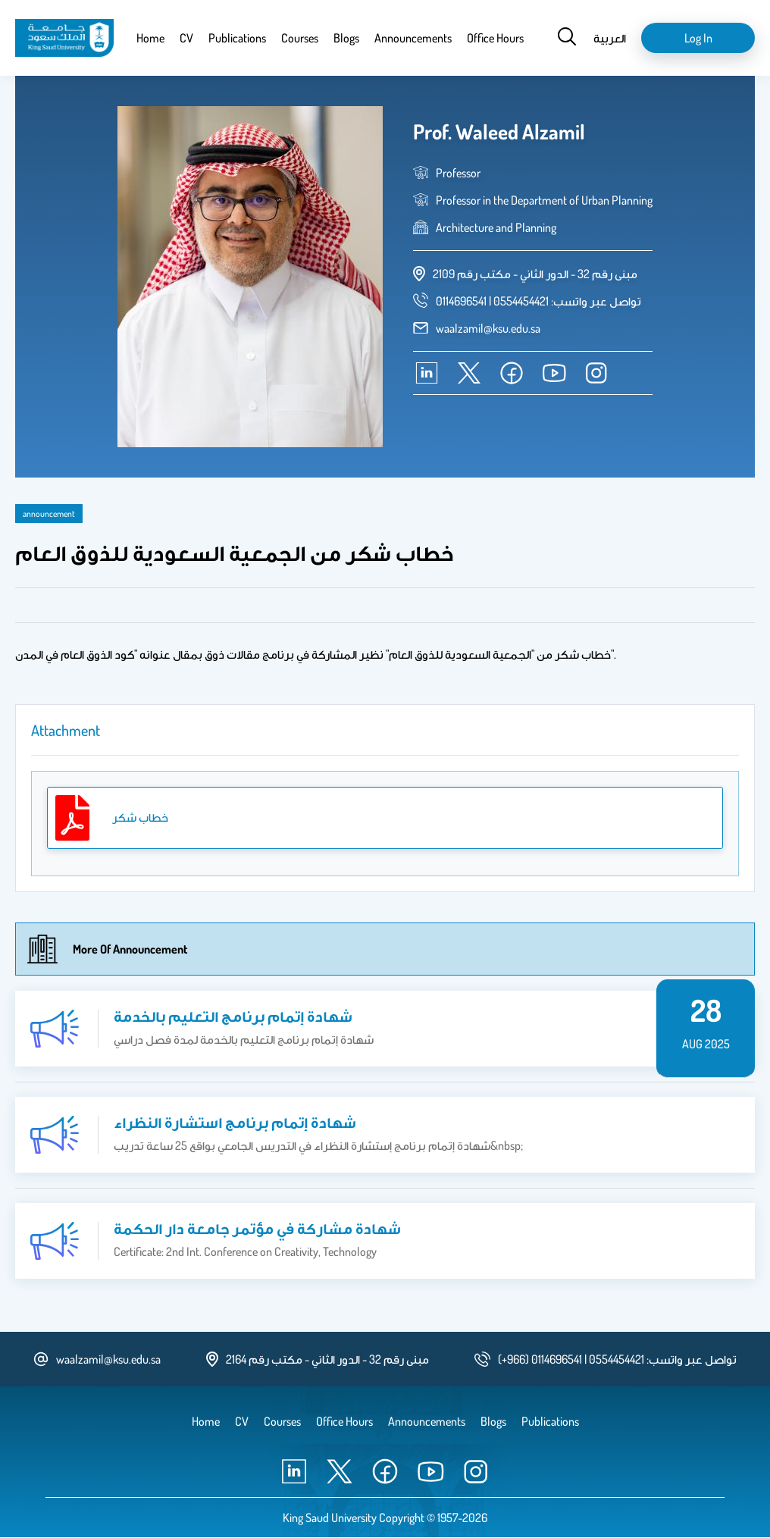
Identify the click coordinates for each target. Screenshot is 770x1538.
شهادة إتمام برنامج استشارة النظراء (235, 1122)
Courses (299, 37)
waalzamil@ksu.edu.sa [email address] (488, 328)
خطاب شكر (140, 817)
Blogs (346, 37)
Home (150, 37)
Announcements (413, 37)
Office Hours (495, 37)
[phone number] (538, 301)
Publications (237, 37)
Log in (698, 37)
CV (186, 37)
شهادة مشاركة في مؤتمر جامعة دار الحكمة (257, 1228)
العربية (609, 37)
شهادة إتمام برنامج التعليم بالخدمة (233, 1016)
